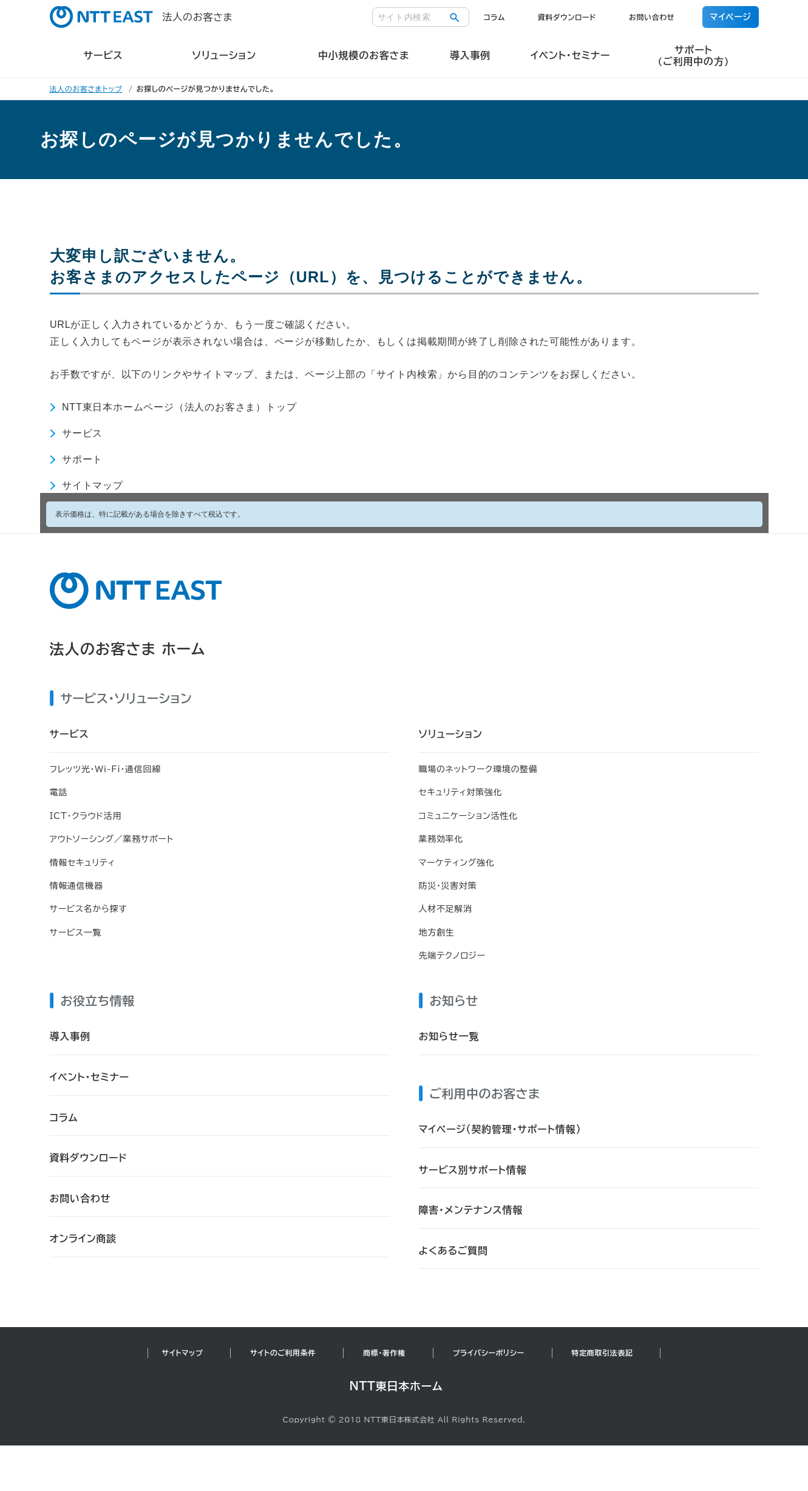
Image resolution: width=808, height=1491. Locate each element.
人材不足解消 (445, 909)
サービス (82, 433)
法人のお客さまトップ (86, 88)
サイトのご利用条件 (283, 1352)
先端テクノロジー (452, 955)
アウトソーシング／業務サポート (112, 839)
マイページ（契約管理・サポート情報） (500, 1129)
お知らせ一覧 (449, 1036)
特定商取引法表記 (602, 1352)
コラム (494, 17)
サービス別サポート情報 (473, 1170)
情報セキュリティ (82, 862)
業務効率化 (441, 839)
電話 (58, 792)
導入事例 (70, 1036)
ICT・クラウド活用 (86, 816)
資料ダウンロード (567, 17)
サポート (82, 459)
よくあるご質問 (453, 1250)
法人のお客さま (141, 17)
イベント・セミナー (89, 1077)
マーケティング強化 (457, 862)
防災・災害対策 (448, 885)
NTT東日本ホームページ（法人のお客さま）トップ (179, 407)
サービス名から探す (88, 909)
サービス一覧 (76, 932)
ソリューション (451, 734)
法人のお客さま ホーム (128, 649)
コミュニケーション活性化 (468, 816)
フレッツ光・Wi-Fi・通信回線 (105, 769)
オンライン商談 (83, 1238)
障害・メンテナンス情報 (471, 1210)
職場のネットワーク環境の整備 (478, 769)
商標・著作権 (384, 1352)
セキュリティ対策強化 (461, 792)
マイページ (730, 17)
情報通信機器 (76, 885)
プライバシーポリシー (489, 1352)
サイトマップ (92, 485)
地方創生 (437, 932)
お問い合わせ (651, 17)
